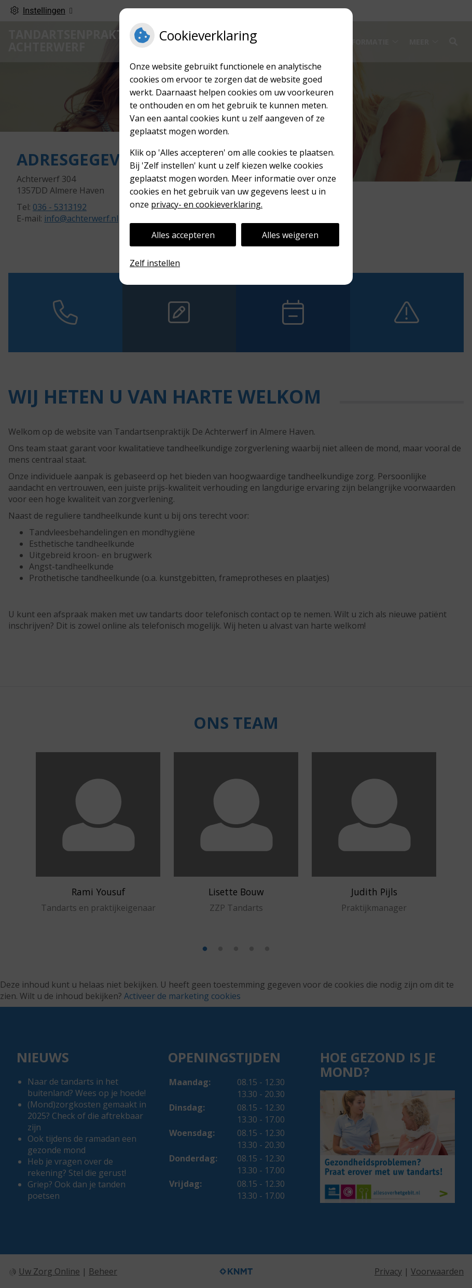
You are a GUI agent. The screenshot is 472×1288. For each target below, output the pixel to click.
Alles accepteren (183, 235)
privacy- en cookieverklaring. (206, 204)
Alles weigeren (290, 235)
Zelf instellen (155, 263)
